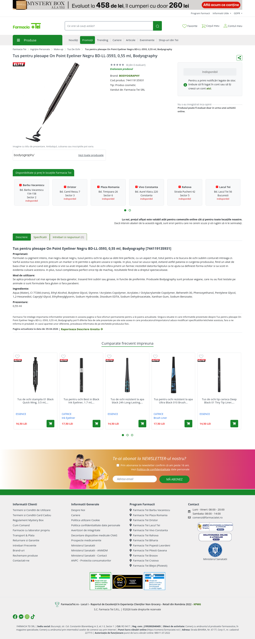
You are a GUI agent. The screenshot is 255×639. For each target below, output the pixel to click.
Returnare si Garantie (26, 540)
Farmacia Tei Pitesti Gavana (148, 550)
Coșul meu (210, 25)
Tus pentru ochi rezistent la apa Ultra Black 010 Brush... (173, 401)
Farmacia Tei (19, 49)
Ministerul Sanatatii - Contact (89, 555)
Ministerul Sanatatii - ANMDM (89, 550)
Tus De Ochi (73, 49)
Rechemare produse (25, 555)
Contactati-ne (21, 560)
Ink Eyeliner (68, 418)
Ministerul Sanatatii (83, 545)
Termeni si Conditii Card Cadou (32, 515)
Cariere (75, 515)
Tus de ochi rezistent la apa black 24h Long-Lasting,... (127, 401)
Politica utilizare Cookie (85, 520)
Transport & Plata (23, 535)
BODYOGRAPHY (129, 75)
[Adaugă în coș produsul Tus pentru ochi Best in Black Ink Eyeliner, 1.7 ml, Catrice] (96, 423)
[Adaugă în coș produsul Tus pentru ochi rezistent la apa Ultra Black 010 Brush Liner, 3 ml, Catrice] (188, 423)
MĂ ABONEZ (174, 479)
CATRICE (67, 414)
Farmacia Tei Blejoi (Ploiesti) (148, 565)
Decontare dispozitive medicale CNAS (94, 535)
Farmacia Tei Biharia (144, 540)
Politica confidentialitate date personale (95, 525)
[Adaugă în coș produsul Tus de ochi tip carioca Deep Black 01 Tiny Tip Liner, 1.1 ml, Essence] (234, 423)
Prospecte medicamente (86, 540)
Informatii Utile (221, 13)
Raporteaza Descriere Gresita (82, 329)
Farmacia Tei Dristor (144, 520)
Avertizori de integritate (85, 530)
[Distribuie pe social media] (239, 58)
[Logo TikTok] (33, 616)
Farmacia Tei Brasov (144, 555)
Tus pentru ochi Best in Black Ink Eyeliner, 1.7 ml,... (81, 401)
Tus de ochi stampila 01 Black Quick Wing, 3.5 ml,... (35, 401)
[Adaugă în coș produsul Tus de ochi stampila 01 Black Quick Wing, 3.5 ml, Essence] (50, 423)
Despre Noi (78, 510)
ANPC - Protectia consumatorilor (91, 560)
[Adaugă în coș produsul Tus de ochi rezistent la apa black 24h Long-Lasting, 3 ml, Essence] (142, 423)
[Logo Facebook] (15, 616)
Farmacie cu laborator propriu (31, 530)
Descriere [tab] (22, 237)
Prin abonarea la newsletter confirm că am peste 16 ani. (155, 465)
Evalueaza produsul (121, 69)
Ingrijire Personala (40, 49)
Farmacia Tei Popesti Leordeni (150, 545)
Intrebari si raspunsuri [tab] (68, 237)
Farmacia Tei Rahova (144, 535)
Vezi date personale (160, 469)
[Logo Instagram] (27, 616)
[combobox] (108, 26)
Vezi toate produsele (91, 155)
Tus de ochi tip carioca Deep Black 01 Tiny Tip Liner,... (219, 401)
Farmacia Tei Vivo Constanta (149, 530)
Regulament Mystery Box (28, 520)
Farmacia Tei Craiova (144, 560)
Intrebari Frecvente (24, 545)
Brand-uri (18, 550)
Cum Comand (21, 525)
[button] (125, 210)
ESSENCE (21, 414)
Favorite (189, 26)
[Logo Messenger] (21, 616)
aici (208, 88)
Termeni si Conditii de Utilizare (31, 510)
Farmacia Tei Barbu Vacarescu (150, 510)
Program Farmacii (200, 13)
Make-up (58, 49)
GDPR (237, 13)
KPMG (197, 604)
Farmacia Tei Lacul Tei (145, 525)
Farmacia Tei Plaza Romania (148, 515)
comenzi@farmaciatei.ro (207, 517)
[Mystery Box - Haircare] (127, 5)
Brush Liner (160, 418)
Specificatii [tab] (40, 237)
